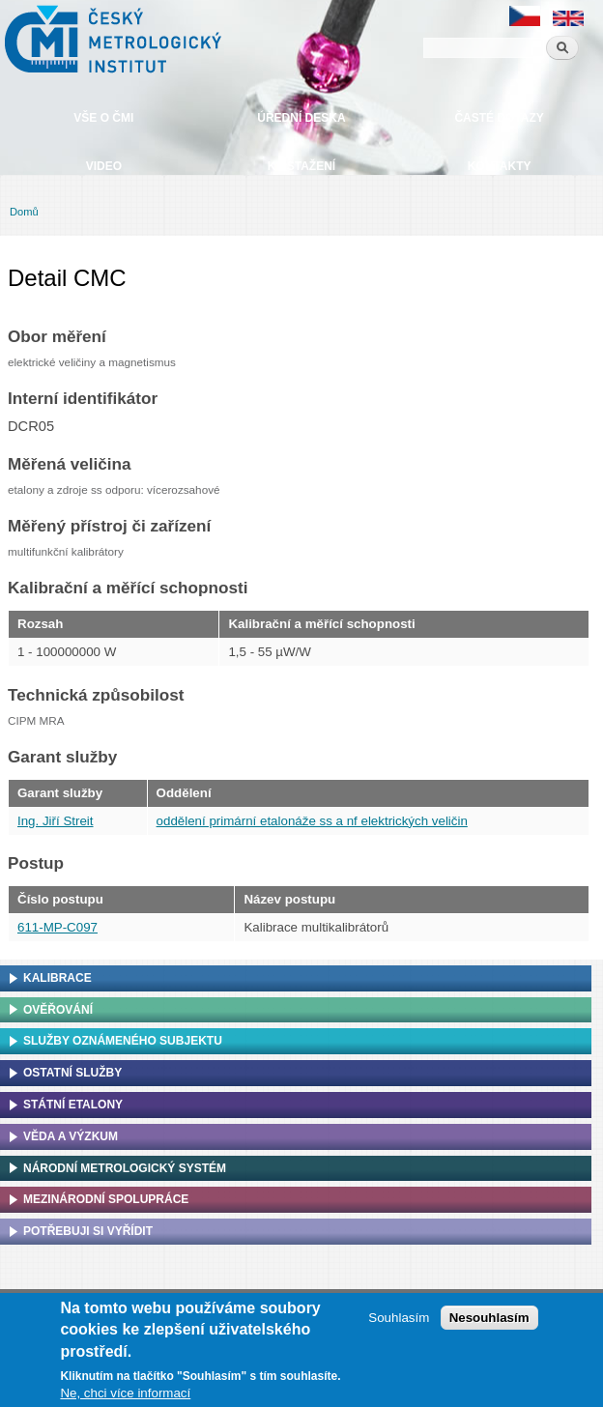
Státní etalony (73, 1104)
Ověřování (58, 1010)
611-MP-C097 (57, 927)
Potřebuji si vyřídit (88, 1231)
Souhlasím (398, 1322)
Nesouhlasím (489, 1322)
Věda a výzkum (70, 1136)
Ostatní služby (72, 1072)
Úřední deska (301, 118)
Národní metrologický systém (124, 1168)
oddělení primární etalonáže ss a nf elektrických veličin (312, 821)
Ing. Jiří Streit (55, 821)
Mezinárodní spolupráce (105, 1199)
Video (104, 166)
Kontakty (499, 166)
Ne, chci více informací (125, 1398)
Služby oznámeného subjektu (122, 1041)
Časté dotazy (498, 118)
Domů (24, 211)
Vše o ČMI (103, 118)
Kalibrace (57, 978)
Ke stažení (301, 166)
